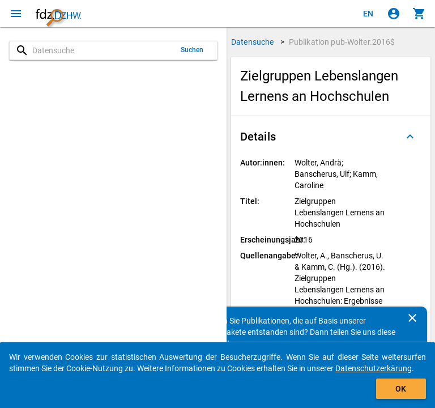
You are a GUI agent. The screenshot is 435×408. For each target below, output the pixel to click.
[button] (330, 136)
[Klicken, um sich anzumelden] (393, 13)
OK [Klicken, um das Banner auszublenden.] (400, 388)
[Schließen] (412, 318)
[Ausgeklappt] (410, 136)
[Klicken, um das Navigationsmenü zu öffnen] (16, 13)
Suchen (192, 50)
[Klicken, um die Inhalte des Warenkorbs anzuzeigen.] (419, 13)
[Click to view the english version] (368, 13)
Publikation (342, 41)
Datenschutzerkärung (373, 368)
